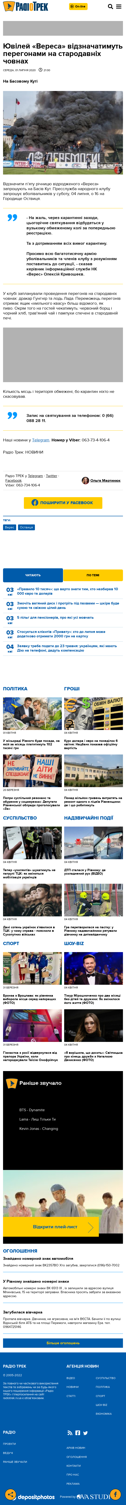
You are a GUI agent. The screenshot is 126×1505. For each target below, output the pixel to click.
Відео (71, 1378)
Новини (72, 1387)
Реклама (73, 1483)
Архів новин (76, 1447)
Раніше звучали (15, 1461)
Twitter (51, 476)
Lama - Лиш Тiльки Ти (37, 1119)
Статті (71, 1396)
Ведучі (8, 1453)
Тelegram (40, 440)
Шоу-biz (74, 943)
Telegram (35, 476)
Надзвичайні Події (88, 818)
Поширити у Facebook (66, 503)
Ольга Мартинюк (105, 480)
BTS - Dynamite (32, 1110)
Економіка (104, 1413)
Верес (9, 527)
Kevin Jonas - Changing (38, 1128)
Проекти (9, 1444)
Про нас (73, 1474)
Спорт (11, 943)
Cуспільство (20, 818)
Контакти (74, 1465)
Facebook (13, 480)
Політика (15, 689)
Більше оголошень (63, 1343)
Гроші (72, 689)
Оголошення (20, 1251)
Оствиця (26, 527)
